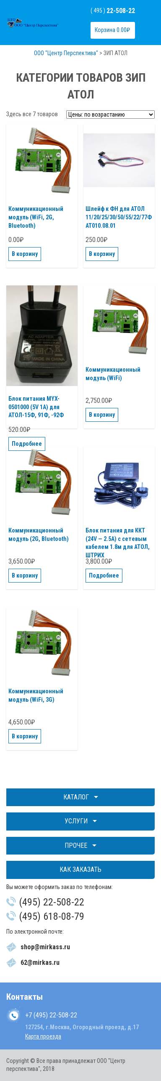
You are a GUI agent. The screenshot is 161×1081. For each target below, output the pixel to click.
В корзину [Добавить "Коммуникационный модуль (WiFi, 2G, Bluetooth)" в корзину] (25, 253)
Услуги (76, 821)
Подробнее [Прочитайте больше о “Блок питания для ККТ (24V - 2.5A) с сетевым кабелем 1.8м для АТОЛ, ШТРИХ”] (104, 575)
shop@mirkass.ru (45, 947)
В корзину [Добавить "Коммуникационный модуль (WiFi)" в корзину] (102, 414)
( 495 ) (113, 10)
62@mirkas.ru (40, 963)
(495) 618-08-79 (51, 916)
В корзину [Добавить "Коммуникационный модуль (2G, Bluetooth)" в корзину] (25, 575)
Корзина (112, 30)
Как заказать (80, 869)
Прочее (76, 845)
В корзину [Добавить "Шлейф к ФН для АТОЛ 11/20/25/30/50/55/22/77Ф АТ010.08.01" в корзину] (102, 253)
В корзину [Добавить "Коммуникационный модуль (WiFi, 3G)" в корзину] (25, 736)
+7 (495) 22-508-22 (51, 1015)
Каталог (76, 797)
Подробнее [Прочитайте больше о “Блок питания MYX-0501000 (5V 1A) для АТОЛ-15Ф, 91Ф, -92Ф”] (27, 443)
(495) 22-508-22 (51, 902)
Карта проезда (43, 1036)
